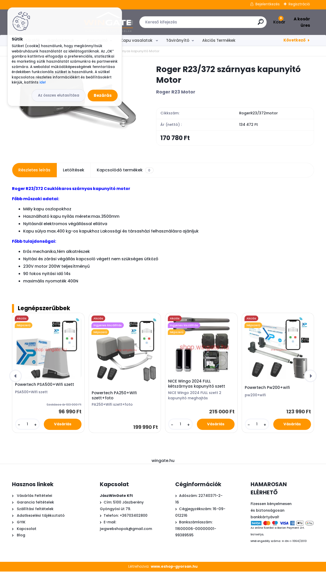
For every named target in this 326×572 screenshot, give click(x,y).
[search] (226, 24)
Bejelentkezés (267, 4)
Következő (294, 40)
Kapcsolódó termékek (125, 171)
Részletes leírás (34, 171)
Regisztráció (299, 4)
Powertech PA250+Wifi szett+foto (114, 396)
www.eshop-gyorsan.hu (174, 567)
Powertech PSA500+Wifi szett (44, 385)
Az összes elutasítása (58, 95)
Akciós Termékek (218, 40)
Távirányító (177, 40)
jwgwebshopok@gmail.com (126, 529)
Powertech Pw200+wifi (267, 388)
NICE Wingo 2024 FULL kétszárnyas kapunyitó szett (196, 384)
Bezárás (103, 95)
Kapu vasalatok (136, 40)
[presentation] (15, 376)
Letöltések (73, 171)
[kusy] (27, 425)
